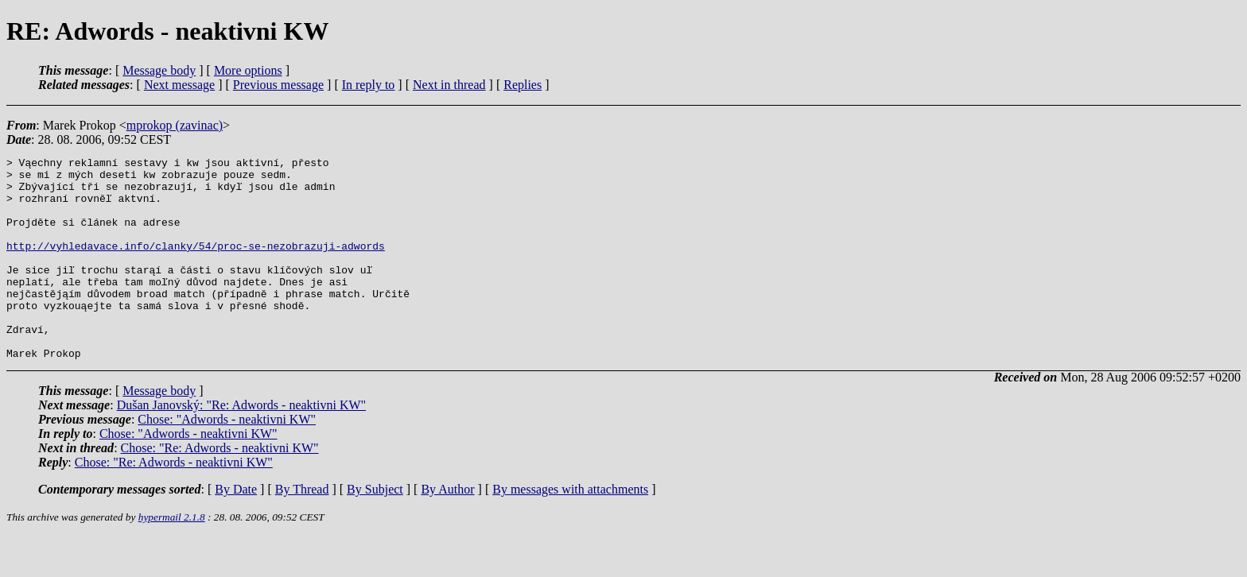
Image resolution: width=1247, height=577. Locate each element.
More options (248, 70)
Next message (179, 84)
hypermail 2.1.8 (171, 557)
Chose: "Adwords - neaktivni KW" (227, 460)
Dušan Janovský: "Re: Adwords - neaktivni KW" (241, 445)
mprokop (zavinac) (174, 125)
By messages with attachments (570, 529)
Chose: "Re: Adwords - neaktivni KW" (220, 488)
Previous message (278, 84)
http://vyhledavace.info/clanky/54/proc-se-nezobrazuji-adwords (195, 265)
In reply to (368, 84)
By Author (447, 529)
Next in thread (449, 84)
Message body (159, 70)
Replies (522, 84)
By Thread (302, 529)
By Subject (375, 529)
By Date (236, 529)
